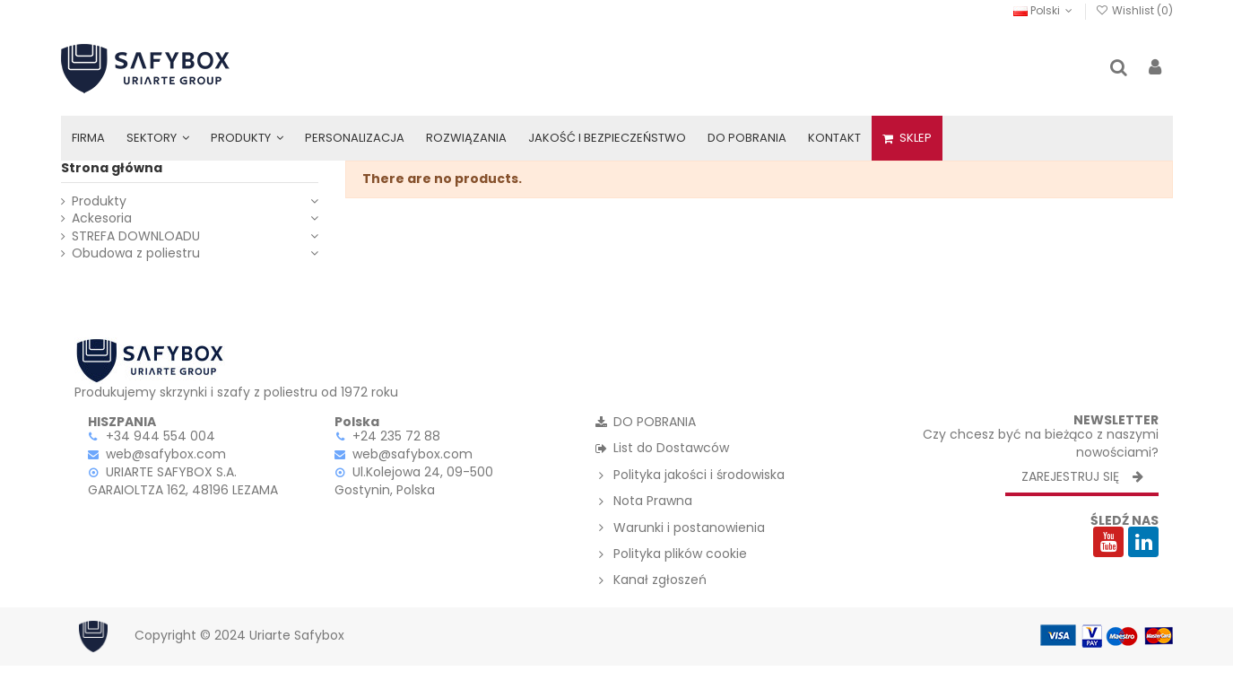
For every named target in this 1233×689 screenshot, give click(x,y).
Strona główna (111, 168)
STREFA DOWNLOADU (136, 236)
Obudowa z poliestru (136, 253)
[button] (158, 138)
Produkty (99, 201)
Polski (1044, 10)
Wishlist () (1133, 10)
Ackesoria (102, 218)
